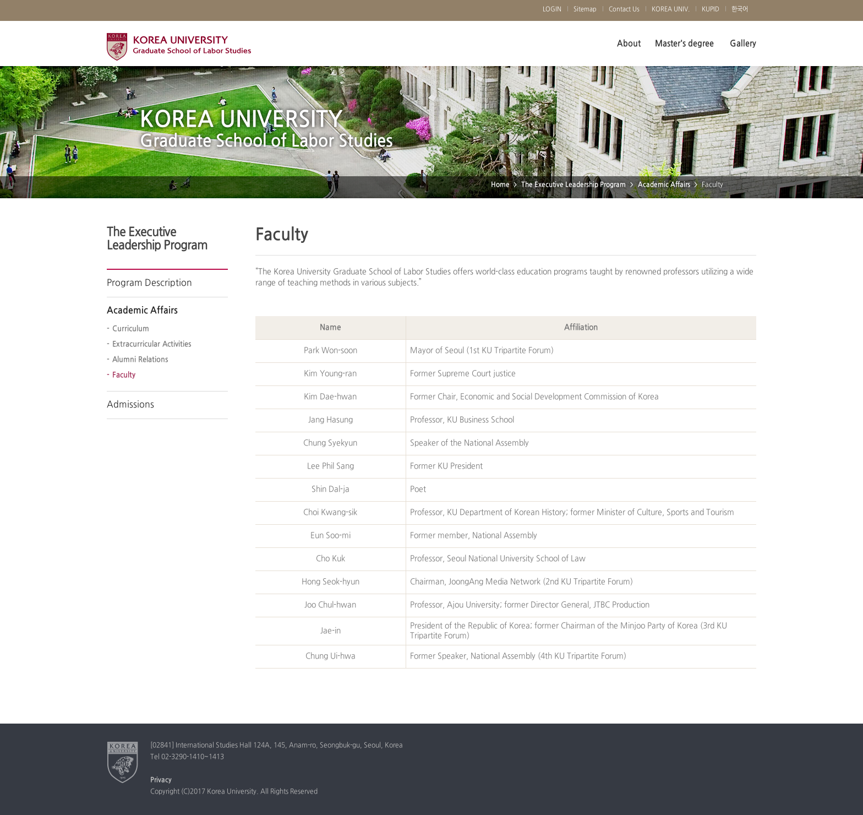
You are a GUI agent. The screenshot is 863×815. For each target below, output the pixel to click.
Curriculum (130, 329)
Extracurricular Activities (152, 344)
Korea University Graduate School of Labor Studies (179, 49)
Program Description (149, 283)
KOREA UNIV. (671, 9)
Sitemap (585, 9)
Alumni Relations (140, 359)
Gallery (743, 43)
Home (500, 185)
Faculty (123, 375)
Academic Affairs (664, 185)
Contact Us (624, 9)
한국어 (739, 9)
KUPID (710, 9)
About (629, 43)
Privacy (161, 780)
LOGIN (552, 9)
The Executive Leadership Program (573, 185)
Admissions (130, 405)
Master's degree (684, 43)
